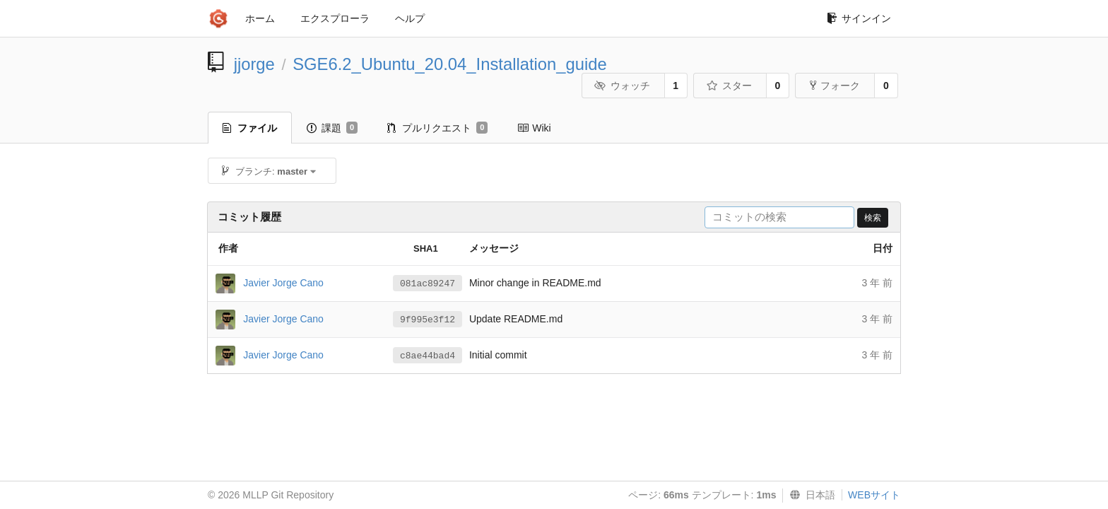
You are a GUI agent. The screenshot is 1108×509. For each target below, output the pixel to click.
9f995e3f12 (427, 320)
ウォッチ (622, 85)
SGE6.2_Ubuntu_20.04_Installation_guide (450, 64)
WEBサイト (874, 495)
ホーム (260, 18)
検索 (872, 218)
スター (729, 85)
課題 (332, 128)
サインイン (859, 18)
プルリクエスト (437, 128)
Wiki (533, 128)
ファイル (250, 128)
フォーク (835, 85)
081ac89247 (427, 284)
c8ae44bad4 (427, 356)
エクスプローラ (335, 18)
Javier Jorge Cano (283, 282)
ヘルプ (410, 18)
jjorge (254, 64)
